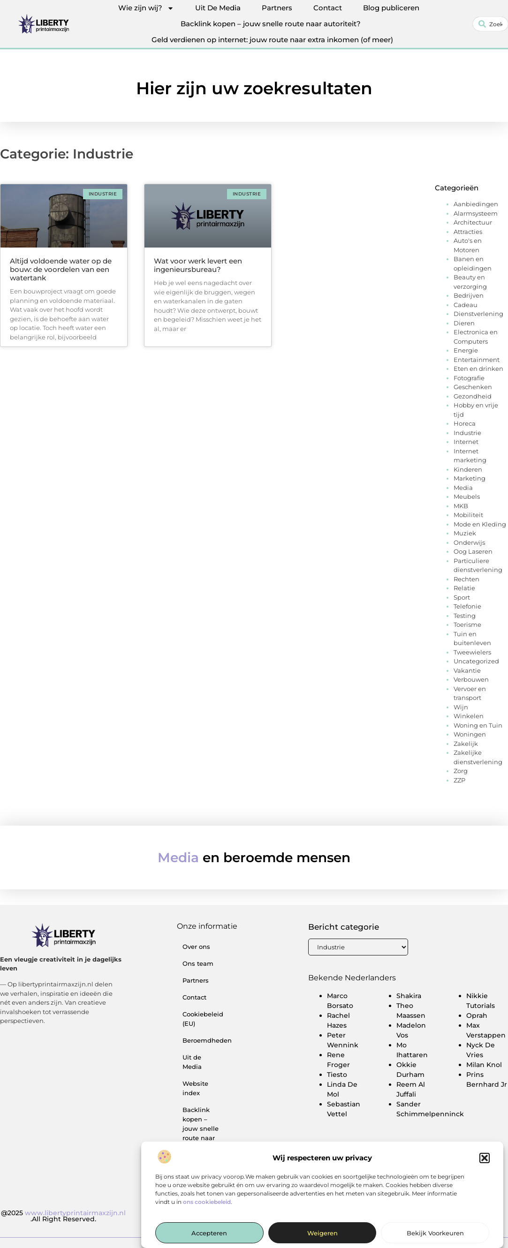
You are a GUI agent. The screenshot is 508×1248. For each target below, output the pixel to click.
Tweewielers (472, 652)
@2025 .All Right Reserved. (63, 1216)
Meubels (467, 496)
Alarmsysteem (476, 213)
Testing (465, 615)
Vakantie (467, 670)
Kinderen (468, 469)
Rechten (466, 579)
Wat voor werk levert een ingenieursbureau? (198, 265)
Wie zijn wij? (146, 8)
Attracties (468, 231)
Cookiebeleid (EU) (202, 1018)
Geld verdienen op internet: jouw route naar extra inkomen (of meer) (272, 39)
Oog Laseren (473, 551)
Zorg (461, 770)
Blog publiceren (391, 7)
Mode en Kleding (480, 524)
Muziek (465, 533)
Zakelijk (466, 743)
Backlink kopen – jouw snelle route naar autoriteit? (271, 23)
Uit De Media (218, 7)
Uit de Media (192, 1061)
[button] (484, 1164)
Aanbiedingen (476, 204)
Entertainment (477, 359)
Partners (277, 7)
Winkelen (469, 716)
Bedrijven (469, 295)
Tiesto (337, 1074)
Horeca (465, 423)
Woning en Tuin (478, 725)
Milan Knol (484, 1064)
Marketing (469, 478)
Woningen (470, 734)
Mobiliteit (468, 515)
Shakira (408, 996)
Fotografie (469, 378)
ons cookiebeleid (207, 1207)
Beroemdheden (204, 1040)
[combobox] (490, 24)
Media (463, 487)
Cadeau (466, 304)
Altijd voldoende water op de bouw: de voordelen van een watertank (61, 269)
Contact (327, 7)
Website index (195, 1088)
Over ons (196, 946)
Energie (466, 350)
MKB (461, 506)
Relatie (464, 588)
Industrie (467, 432)
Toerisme (467, 624)
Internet (466, 441)
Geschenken (473, 387)
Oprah (476, 1015)
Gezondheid (473, 396)
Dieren (464, 323)
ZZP (459, 780)
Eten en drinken (478, 368)
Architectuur (473, 222)
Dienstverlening (478, 313)
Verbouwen (471, 679)
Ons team (197, 963)
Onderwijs (469, 542)
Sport (462, 597)
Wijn (461, 707)
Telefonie (467, 606)
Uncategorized (476, 661)
